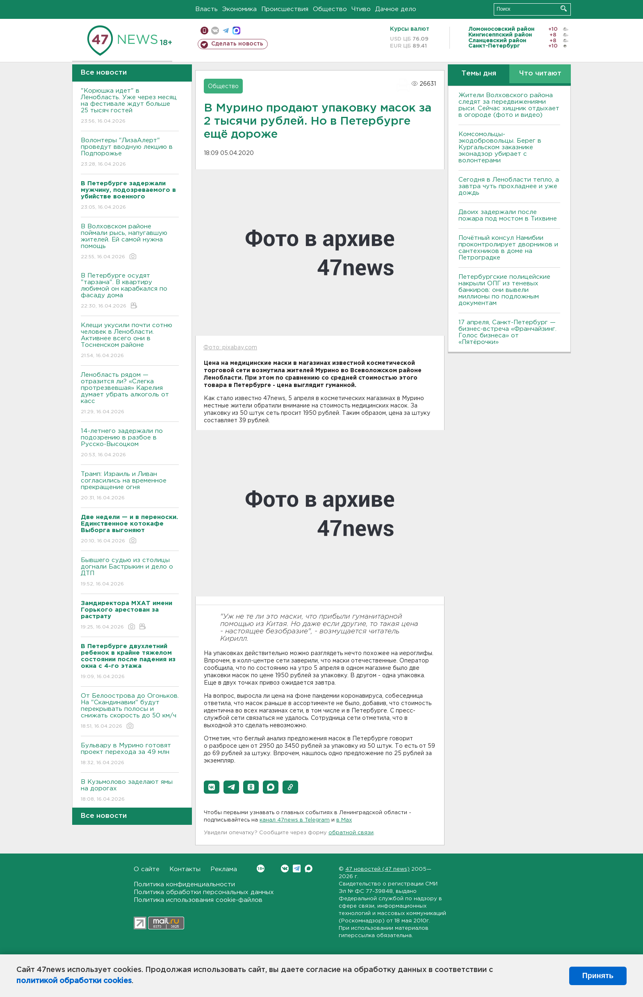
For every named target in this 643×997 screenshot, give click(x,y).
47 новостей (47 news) (377, 869)
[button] (211, 787)
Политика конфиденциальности (184, 884)
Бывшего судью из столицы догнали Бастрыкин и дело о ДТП (130, 572)
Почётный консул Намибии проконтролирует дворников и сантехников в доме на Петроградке (508, 247)
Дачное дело (395, 9)
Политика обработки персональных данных (204, 892)
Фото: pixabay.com (230, 347)
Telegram (297, 868)
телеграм (226, 30)
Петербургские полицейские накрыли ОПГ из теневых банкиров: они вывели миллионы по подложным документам (504, 290)
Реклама (223, 869)
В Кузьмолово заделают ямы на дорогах (130, 791)
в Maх (344, 820)
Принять (597, 976)
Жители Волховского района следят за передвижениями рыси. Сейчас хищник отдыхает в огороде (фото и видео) (508, 105)
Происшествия (284, 9)
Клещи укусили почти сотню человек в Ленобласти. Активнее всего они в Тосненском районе (130, 341)
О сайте (147, 869)
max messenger (236, 30)
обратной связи (351, 833)
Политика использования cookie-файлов (198, 900)
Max (308, 868)
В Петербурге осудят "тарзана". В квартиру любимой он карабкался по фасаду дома (130, 291)
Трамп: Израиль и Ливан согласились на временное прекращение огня (130, 486)
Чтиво (361, 9)
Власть (206, 9)
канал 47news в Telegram (295, 820)
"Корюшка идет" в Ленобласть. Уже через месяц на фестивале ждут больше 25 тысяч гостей (130, 106)
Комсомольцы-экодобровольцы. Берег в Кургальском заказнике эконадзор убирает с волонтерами (499, 147)
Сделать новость (237, 43)
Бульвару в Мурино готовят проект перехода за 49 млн (130, 754)
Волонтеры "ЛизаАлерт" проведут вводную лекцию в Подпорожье (130, 153)
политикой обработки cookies (74, 981)
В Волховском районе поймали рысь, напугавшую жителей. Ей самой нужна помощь (130, 242)
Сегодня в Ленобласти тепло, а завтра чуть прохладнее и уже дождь (508, 186)
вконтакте (215, 30)
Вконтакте (260, 868)
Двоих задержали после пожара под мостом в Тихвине (508, 215)
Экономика (239, 9)
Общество (330, 9)
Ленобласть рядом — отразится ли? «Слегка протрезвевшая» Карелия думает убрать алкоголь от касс (130, 393)
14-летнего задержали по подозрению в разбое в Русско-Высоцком (130, 443)
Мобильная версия (204, 30)
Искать (564, 8)
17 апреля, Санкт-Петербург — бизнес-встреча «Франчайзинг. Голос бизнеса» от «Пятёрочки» (507, 332)
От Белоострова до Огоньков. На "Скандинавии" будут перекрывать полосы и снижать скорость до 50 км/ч (130, 711)
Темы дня (478, 74)
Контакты (185, 869)
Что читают (540, 74)
